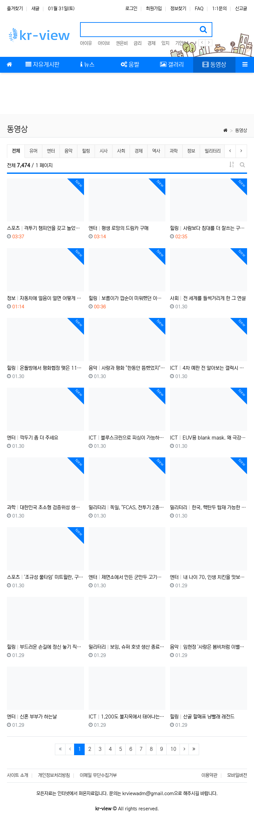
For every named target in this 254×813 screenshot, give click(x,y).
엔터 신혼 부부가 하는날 (32, 716)
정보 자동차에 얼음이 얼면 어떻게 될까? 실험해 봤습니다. (45, 298)
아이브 (104, 43)
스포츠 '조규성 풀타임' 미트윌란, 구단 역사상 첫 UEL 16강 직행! (45, 577)
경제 (151, 43)
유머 (33, 151)
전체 (16, 151)
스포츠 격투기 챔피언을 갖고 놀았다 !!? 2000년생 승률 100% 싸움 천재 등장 (45, 228)
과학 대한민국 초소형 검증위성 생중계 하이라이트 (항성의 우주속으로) (45, 507)
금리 (138, 43)
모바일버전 (237, 775)
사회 (121, 151)
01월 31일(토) (61, 8)
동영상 (241, 130)
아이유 (86, 43)
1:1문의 (219, 8)
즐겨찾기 (15, 8)
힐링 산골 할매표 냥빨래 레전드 (202, 716)
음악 (68, 151)
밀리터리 (213, 151)
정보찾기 (178, 8)
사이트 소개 (17, 775)
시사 (103, 151)
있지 (165, 43)
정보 (191, 151)
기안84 (182, 43)
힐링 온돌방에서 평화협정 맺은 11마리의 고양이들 (45, 368)
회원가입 (154, 8)
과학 (174, 151)
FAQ (199, 8)
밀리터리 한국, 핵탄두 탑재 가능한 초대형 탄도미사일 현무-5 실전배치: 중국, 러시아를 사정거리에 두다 (208, 507)
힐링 (86, 151)
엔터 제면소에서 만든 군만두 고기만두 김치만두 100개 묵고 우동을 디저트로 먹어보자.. (127, 577)
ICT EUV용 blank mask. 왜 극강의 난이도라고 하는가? (208, 438)
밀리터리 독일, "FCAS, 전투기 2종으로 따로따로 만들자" (127, 507)
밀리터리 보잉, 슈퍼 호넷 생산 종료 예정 (127, 647)
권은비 (122, 43)
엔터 (51, 151)
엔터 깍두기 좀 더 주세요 (32, 438)
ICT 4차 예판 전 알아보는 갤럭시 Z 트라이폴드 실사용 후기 (208, 368)
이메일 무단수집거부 (98, 775)
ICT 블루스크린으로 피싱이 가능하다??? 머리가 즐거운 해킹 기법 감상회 (127, 438)
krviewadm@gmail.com (148, 793)
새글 (35, 8)
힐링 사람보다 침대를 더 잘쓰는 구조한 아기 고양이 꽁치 (208, 228)
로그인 (131, 8)
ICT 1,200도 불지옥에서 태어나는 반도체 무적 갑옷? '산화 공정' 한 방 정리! (127, 716)
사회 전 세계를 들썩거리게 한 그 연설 (207, 298)
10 (173, 749)
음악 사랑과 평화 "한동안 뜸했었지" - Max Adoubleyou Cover (127, 368)
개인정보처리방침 (54, 775)
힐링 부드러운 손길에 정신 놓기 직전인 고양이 (45, 647)
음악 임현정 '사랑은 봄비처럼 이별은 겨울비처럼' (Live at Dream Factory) (208, 647)
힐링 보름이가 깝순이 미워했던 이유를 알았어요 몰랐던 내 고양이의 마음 (127, 298)
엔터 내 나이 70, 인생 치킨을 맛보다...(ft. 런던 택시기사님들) (208, 577)
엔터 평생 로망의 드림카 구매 (118, 228)
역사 (156, 151)
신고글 (241, 8)
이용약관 (209, 775)
